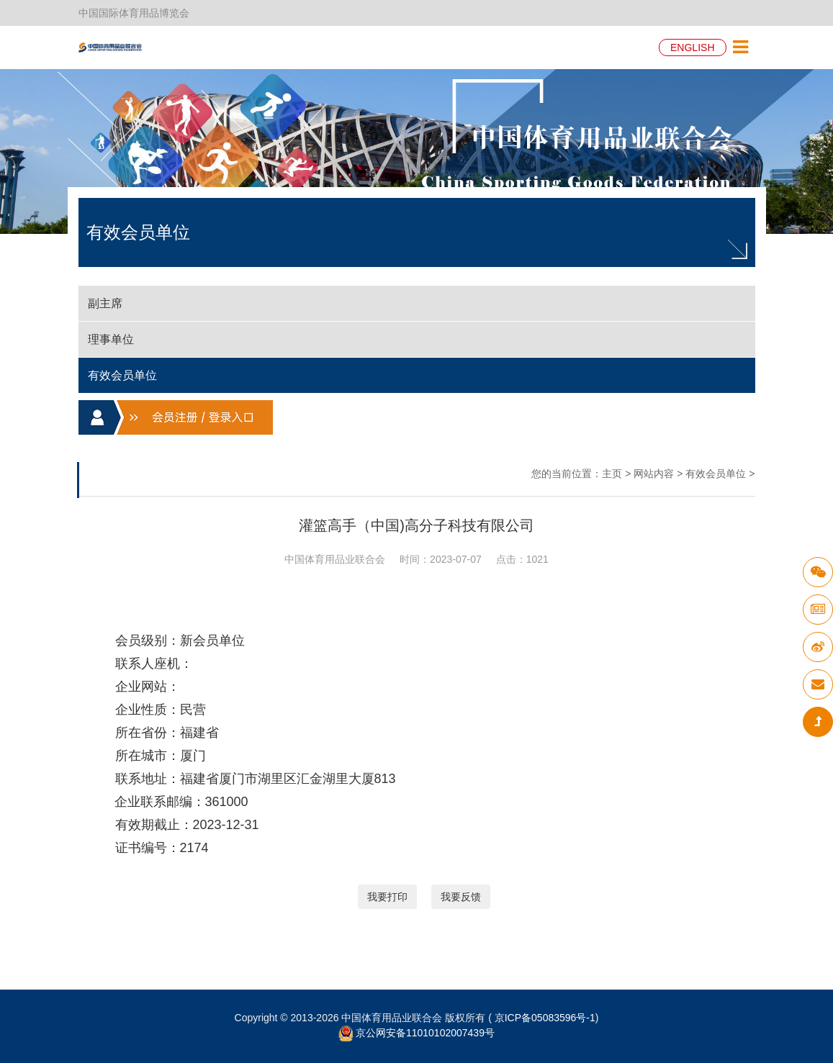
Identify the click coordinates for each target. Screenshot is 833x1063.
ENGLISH (692, 47)
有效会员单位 (715, 473)
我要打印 (387, 897)
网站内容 (654, 473)
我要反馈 (461, 897)
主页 (612, 473)
